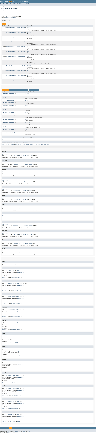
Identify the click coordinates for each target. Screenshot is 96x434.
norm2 (26, 115)
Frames (14, 3)
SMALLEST (29, 70)
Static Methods (13, 89)
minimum (27, 109)
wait (42, 144)
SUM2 (28, 80)
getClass (17, 144)
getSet (27, 100)
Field (9, 4)
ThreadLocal (9, 27)
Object (26, 142)
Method (16, 4)
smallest (27, 126)
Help (27, 1)
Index (24, 1)
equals (7, 144)
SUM (27, 75)
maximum (27, 105)
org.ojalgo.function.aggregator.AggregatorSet (13, 11)
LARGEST (29, 37)
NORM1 (28, 51)
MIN (27, 46)
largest (27, 102)
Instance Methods (23, 89)
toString (37, 144)
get (3, 139)
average (27, 93)
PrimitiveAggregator (11, 100)
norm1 (26, 112)
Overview (2, 1)
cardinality (28, 97)
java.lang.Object (4, 10)
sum (26, 129)
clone (3, 144)
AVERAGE (29, 27)
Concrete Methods (33, 89)
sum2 (26, 132)
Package (6, 1)
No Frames (19, 3)
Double (24, 11)
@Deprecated (5, 154)
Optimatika (9, 432)
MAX (27, 41)
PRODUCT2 (29, 65)
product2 (27, 122)
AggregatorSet (8, 17)
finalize (12, 144)
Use (13, 1)
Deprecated (20, 1)
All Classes (26, 3)
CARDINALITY (30, 32)
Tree (16, 1)
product (27, 119)
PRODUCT (29, 60)
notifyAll (32, 144)
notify (27, 144)
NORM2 (28, 56)
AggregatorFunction (17, 27)
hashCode (22, 144)
